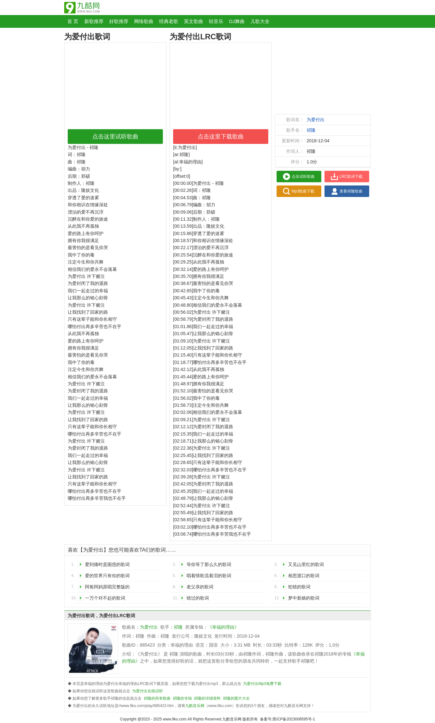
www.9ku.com (175, 719)
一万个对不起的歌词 (105, 598)
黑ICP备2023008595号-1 (293, 719)
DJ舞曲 (236, 21)
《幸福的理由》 (223, 627)
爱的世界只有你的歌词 (107, 575)
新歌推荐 (93, 21)
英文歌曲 (193, 21)
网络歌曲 (143, 21)
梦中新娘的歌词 (303, 598)
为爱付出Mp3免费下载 (262, 683)
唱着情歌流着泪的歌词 (209, 575)
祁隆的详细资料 (207, 698)
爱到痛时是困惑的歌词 (107, 564)
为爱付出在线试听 (147, 691)
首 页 (72, 21)
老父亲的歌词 (200, 586)
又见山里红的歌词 (306, 564)
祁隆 (311, 130)
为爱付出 (315, 119)
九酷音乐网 (194, 705)
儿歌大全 (260, 21)
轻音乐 (216, 21)
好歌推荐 (118, 21)
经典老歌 (168, 21)
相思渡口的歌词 (303, 575)
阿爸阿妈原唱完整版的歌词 (107, 588)
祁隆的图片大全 (236, 698)
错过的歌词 (198, 598)
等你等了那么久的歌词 (209, 564)
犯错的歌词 (299, 586)
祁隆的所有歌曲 (157, 698)
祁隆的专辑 (182, 698)
